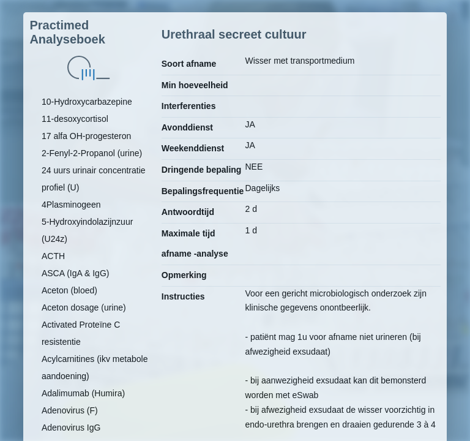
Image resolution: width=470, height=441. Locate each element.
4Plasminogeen (71, 204)
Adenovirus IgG (71, 427)
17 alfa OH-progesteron (86, 136)
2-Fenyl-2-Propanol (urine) (92, 153)
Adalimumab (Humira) (83, 393)
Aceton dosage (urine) (84, 307)
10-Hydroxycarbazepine (87, 102)
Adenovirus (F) (70, 410)
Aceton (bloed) (69, 290)
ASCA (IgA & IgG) (76, 273)
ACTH (53, 256)
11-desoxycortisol (75, 119)
